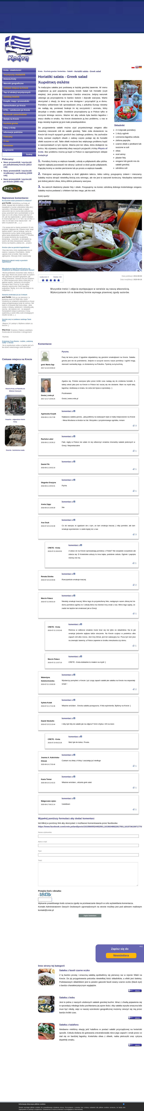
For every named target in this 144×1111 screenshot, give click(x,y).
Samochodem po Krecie (14, 106)
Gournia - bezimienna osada (15, 450)
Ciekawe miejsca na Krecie (15, 88)
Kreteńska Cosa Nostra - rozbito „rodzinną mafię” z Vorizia (17, 342)
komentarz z (68, 411)
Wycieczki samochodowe (15, 114)
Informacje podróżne (13, 132)
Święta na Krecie (11, 119)
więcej (137, 991)
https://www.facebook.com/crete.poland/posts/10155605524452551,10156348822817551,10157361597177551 (91, 826)
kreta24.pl (43, 155)
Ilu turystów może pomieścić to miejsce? (17, 200)
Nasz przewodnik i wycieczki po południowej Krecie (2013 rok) (17, 164)
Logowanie (8, 150)
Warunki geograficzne (13, 83)
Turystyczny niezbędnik (14, 74)
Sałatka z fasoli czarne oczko (74, 970)
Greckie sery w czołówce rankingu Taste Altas (16, 320)
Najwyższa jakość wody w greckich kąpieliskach (14, 261)
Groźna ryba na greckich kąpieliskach (15, 247)
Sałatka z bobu (67, 997)
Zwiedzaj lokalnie (11, 97)
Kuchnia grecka (10, 123)
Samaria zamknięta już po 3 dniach (14, 294)
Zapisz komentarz (90, 916)
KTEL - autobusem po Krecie (16, 110)
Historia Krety (9, 79)
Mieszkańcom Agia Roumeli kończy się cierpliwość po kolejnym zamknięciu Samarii (18, 269)
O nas (6, 141)
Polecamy (7, 137)
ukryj (141, 946)
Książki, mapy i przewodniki (16, 101)
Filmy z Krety (9, 128)
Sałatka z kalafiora (69, 1025)
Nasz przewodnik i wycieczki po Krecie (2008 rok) (17, 180)
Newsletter (8, 145)
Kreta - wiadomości (12, 70)
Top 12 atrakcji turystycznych (16, 92)
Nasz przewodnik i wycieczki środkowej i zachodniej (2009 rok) (17, 173)
